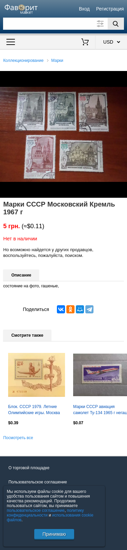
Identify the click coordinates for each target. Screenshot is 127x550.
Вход (84, 8)
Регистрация (110, 8)
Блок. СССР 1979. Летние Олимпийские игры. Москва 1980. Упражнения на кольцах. (34, 410)
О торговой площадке (28, 467)
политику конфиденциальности (45, 513)
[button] (120, 77)
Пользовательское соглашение (37, 482)
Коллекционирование (23, 60)
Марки (57, 60)
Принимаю (54, 534)
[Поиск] (116, 24)
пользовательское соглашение (36, 510)
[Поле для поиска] (63, 24)
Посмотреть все (18, 437)
